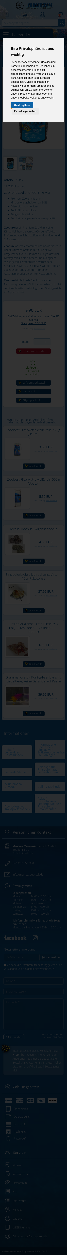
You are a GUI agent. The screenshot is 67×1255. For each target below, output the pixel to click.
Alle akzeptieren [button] (22, 105)
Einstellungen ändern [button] (25, 111)
